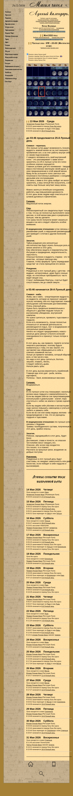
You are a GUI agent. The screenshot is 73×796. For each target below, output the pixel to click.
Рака (62, 575)
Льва (58, 604)
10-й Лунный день (48, 659)
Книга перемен (10, 48)
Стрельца (64, 730)
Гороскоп (8, 15)
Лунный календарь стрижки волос (48, 20)
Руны (7, 39)
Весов (58, 663)
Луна (6, 42)
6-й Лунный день (47, 606)
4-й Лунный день (47, 578)
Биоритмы (9, 60)
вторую (51, 745)
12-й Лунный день (48, 690)
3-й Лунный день (47, 563)
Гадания (8, 18)
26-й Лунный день (48, 131)
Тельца (59, 513)
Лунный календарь (11, 21)
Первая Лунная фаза (34, 528)
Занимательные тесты (13, 69)
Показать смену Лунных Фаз (36, 60)
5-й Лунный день (47, 590)
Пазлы (7, 51)
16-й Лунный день (48, 749)
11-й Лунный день (48, 675)
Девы (58, 630)
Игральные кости (11, 57)
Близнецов (62, 547)
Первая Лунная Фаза (34, 537)
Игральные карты (11, 54)
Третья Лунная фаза (34, 745)
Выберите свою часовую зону (50, 48)
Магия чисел (46, 4)
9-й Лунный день (47, 647)
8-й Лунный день (47, 633)
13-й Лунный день (48, 704)
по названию (60, 28)
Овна (58, 129)
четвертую (53, 528)
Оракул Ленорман (11, 36)
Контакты (9, 75)
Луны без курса (55, 126)
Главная (8, 12)
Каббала (8, 72)
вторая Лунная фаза (40, 635)
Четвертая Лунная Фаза (35, 124)
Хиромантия (9, 30)
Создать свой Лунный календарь (50, 23)
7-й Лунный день (47, 621)
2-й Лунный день (47, 542)
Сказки (7, 63)
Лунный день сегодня (58, 37)
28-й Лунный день (48, 509)
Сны (28, 208)
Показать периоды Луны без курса (38, 56)
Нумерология (10, 24)
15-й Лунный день (48, 733)
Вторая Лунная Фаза (34, 645)
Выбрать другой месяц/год (41, 37)
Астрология (9, 27)
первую (57, 635)
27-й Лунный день (48, 497)
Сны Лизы (8, 81)
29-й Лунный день (48, 523)
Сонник (7, 45)
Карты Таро (9, 33)
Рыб (48, 129)
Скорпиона (61, 702)
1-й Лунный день (47, 530)
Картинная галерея (12, 66)
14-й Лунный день (48, 716)
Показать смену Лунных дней (37, 54)
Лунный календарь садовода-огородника (48, 21)
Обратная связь (11, 78)
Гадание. (30, 201)
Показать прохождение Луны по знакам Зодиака (42, 58)
